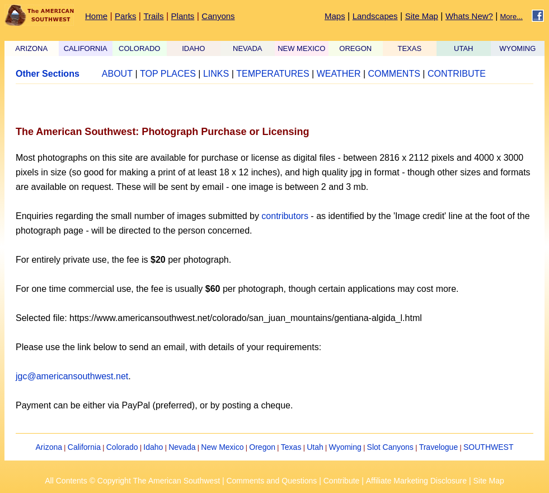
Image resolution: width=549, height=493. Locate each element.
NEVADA (247, 48)
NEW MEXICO (301, 48)
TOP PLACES (168, 73)
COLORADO (139, 48)
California (84, 447)
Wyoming (345, 447)
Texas (291, 447)
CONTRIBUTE (457, 73)
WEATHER (339, 73)
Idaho (153, 447)
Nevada (181, 447)
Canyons (217, 16)
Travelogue (438, 447)
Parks (125, 16)
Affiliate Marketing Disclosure (416, 480)
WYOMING (517, 48)
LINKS (216, 73)
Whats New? (469, 16)
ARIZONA (31, 48)
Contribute (341, 480)
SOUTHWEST (488, 447)
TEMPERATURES (272, 73)
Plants (183, 16)
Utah (315, 447)
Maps (335, 16)
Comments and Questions (271, 480)
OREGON (355, 48)
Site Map (421, 16)
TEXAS (409, 48)
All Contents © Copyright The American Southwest (132, 480)
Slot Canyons (390, 447)
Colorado (122, 447)
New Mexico (222, 447)
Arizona (49, 447)
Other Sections (47, 73)
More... (511, 16)
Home (96, 16)
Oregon (262, 447)
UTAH (463, 48)
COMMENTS (394, 73)
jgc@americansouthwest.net (72, 376)
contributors (284, 216)
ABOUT (117, 73)
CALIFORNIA (85, 48)
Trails (153, 16)
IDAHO (193, 48)
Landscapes (375, 16)
